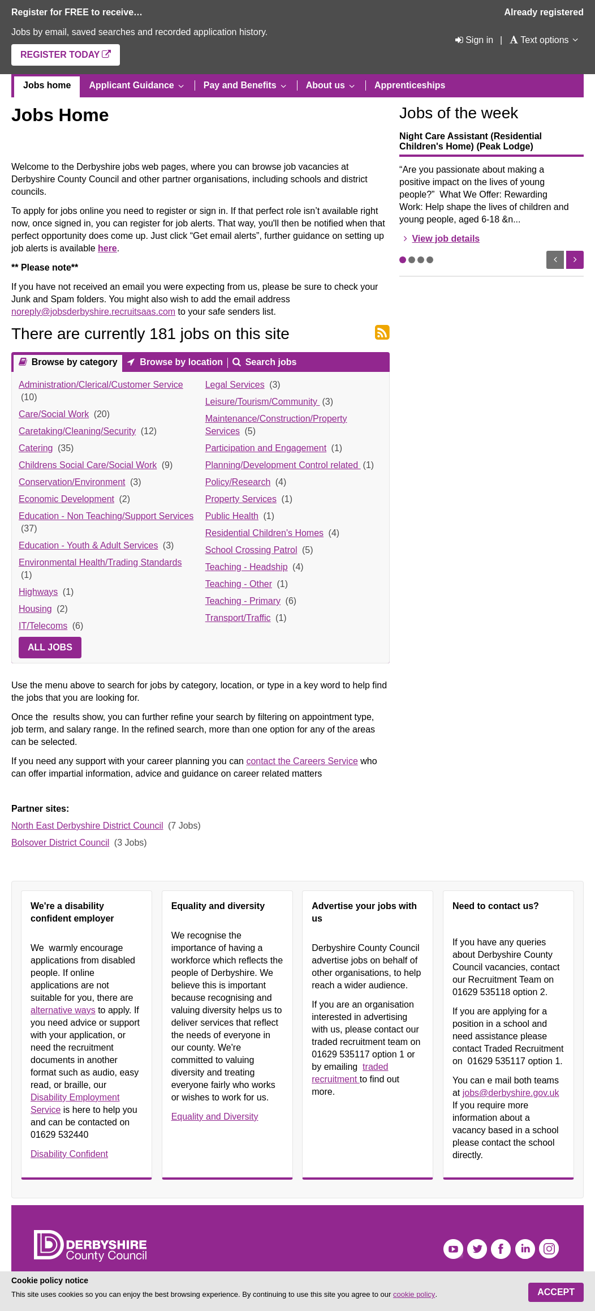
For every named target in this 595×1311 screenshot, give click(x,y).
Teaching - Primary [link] (243, 601)
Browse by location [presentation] (180, 362)
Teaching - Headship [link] (246, 567)
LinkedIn (525, 1249)
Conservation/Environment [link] (72, 482)
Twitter (477, 1249)
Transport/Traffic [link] (238, 618)
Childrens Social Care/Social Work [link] (88, 465)
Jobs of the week (458, 113)
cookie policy (414, 1294)
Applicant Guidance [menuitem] (131, 85)
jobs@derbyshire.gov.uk (511, 1093)
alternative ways (63, 1010)
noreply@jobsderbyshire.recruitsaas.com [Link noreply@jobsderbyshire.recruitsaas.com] (93, 311)
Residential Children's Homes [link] (264, 533)
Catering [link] (36, 448)
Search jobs (269, 362)
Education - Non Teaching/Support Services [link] (106, 516)
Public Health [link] (231, 516)
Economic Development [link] (66, 499)
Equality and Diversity (214, 1116)
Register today (60, 54)
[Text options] (538, 40)
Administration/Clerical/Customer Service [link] (101, 384)
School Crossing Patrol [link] (251, 550)
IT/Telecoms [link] (43, 626)
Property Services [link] (241, 499)
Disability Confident (69, 1154)
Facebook (501, 1249)
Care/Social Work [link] (54, 414)
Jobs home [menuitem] (47, 85)
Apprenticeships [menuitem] (409, 85)
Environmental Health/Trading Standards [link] (100, 562)
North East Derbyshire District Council (87, 825)
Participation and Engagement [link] (265, 448)
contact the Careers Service (301, 761)
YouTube (453, 1249)
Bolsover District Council (60, 842)
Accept (556, 1292)
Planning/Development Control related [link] (283, 465)
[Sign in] (473, 40)
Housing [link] (35, 609)
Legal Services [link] (235, 384)
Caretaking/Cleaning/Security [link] (77, 431)
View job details (446, 238)
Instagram (549, 1249)
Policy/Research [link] (238, 482)
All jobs (50, 647)
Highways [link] (38, 592)
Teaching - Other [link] (238, 584)
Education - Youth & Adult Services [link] (88, 545)
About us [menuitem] (325, 85)
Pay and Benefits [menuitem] (240, 85)
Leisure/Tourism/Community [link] (262, 401)
